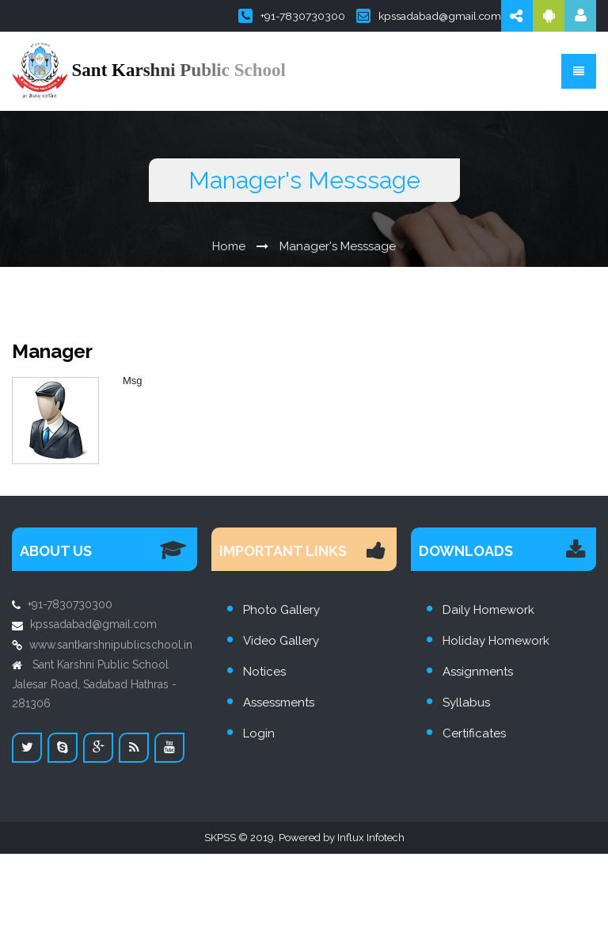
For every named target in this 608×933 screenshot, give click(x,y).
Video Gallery (281, 641)
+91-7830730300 (291, 16)
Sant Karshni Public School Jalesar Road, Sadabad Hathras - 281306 (94, 684)
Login (259, 733)
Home (228, 246)
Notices (264, 672)
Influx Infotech (371, 838)
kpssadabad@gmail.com (428, 16)
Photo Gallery (281, 610)
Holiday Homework (496, 641)
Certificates (474, 733)
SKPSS (220, 838)
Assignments (478, 672)
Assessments (278, 702)
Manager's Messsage (337, 246)
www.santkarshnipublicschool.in (110, 644)
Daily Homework (488, 610)
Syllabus (466, 702)
